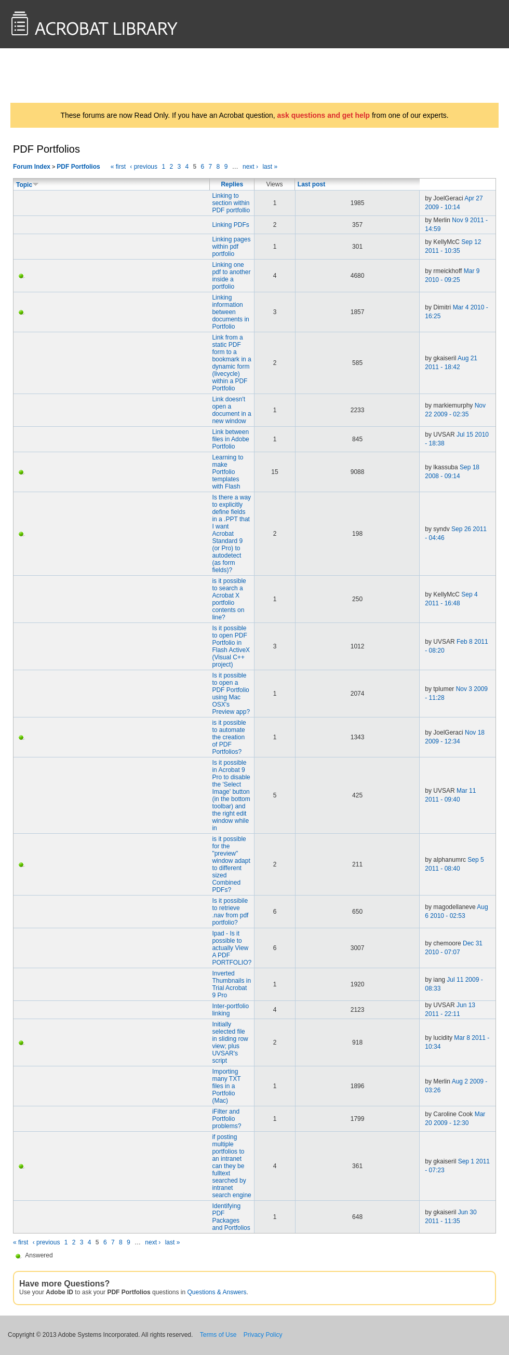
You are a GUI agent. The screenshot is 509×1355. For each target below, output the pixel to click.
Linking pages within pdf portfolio (231, 247)
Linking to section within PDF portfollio (231, 203)
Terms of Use (218, 1334)
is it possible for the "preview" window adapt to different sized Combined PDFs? (231, 864)
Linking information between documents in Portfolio (230, 312)
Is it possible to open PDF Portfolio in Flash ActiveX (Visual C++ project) (231, 646)
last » (269, 166)
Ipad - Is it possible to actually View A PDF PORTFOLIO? (231, 948)
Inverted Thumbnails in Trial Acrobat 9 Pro (231, 984)
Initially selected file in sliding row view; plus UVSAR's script (230, 1042)
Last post (311, 184)
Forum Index (31, 166)
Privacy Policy (263, 1334)
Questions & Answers (216, 1292)
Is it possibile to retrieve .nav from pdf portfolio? (230, 911)
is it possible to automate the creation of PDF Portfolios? (229, 737)
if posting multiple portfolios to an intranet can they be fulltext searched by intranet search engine (231, 1166)
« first (118, 166)
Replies (232, 184)
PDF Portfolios (78, 166)
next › (250, 166)
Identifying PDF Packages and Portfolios (231, 1216)
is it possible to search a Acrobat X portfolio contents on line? (229, 599)
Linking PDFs (230, 224)
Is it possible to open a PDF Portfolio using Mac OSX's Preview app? (231, 693)
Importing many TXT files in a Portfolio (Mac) (226, 1086)
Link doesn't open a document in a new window (231, 410)
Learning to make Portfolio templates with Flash (227, 472)
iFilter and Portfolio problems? (226, 1119)
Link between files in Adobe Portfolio (230, 439)
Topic (27, 184)
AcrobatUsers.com (51, 75)
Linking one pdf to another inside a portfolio (231, 275)
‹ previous (143, 166)
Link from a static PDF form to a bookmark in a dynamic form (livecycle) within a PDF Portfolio (231, 363)
